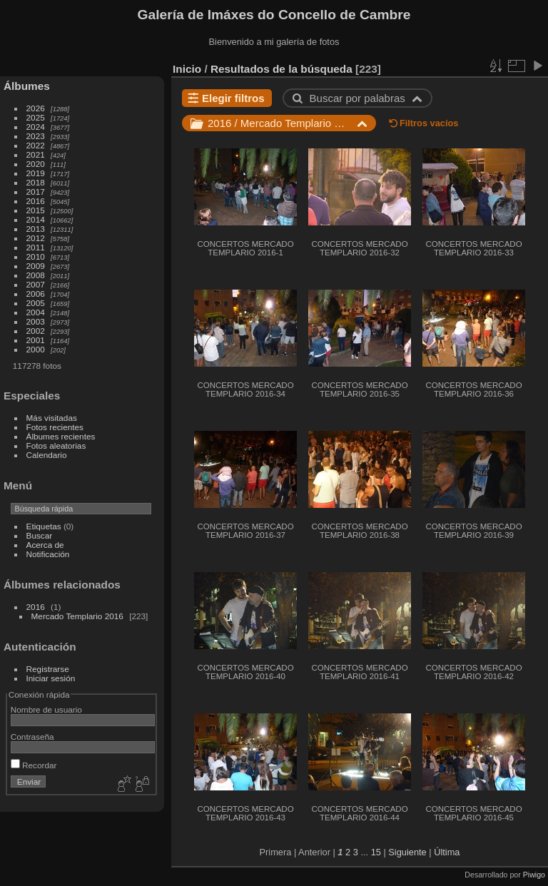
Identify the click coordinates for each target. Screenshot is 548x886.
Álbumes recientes (61, 436)
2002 (35, 330)
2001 (35, 340)
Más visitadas (51, 417)
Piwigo (534, 874)
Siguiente (407, 852)
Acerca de (45, 544)
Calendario (46, 454)
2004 (35, 312)
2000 (35, 349)
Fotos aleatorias (56, 445)
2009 (35, 265)
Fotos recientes (54, 427)
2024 (35, 126)
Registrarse (47, 668)
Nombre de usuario (46, 709)
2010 (35, 256)
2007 (35, 284)
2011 (35, 247)
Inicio (187, 69)
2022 (35, 145)
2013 (35, 228)
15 (376, 852)
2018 (35, 182)
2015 (35, 210)
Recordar (34, 765)
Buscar (39, 535)
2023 (35, 136)
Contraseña (32, 736)
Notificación (48, 554)
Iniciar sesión (51, 678)
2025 (35, 117)
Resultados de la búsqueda (281, 69)
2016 (35, 200)
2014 (35, 219)
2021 (35, 154)
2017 (35, 191)
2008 (35, 275)
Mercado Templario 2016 (77, 616)
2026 (35, 108)
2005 (35, 302)
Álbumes (27, 86)
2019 (35, 173)
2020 (35, 163)
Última (447, 852)
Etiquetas (43, 526)
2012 (35, 238)
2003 (35, 321)
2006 (35, 293)
